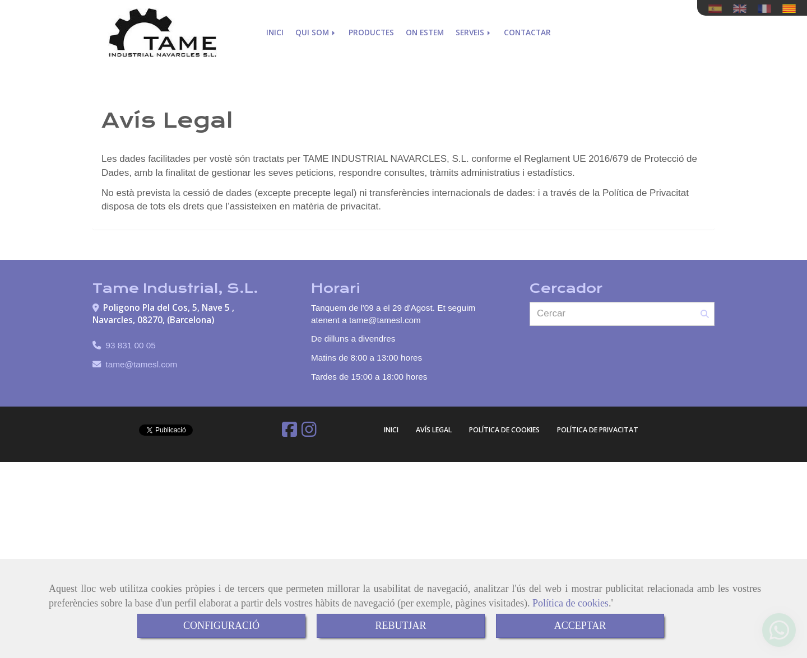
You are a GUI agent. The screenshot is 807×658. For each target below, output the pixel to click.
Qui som (316, 32)
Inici (275, 32)
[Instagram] (309, 432)
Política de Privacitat (597, 430)
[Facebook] (289, 432)
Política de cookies (570, 603)
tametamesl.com (142, 364)
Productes (371, 32)
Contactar (527, 32)
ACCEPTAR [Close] (580, 625)
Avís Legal (434, 430)
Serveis (474, 32)
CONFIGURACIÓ (221, 625)
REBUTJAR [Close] (400, 625)
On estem (425, 32)
